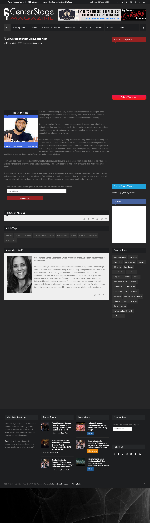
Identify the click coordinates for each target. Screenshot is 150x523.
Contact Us (9, 441)
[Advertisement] (128, 141)
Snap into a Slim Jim (120, 282)
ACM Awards (118, 286)
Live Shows (70, 27)
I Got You (136, 277)
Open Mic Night (62, 235)
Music (34, 27)
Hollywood (117, 301)
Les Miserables (119, 316)
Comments (37, 43)
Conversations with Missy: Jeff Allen (27, 38)
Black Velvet (118, 262)
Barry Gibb (117, 277)
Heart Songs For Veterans (133, 296)
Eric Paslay (117, 296)
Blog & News (92, 451)
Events (110, 27)
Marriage (82, 235)
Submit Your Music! (129, 97)
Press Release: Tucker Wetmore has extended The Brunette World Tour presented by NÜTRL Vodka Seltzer (62, 445)
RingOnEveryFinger (130, 301)
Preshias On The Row (51, 27)
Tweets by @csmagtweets (123, 192)
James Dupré (130, 286)
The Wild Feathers (120, 306)
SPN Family (117, 267)
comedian (27, 235)
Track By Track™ (19, 27)
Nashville (141, 262)
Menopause (93, 235)
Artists (99, 27)
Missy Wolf (11, 43)
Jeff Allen (8, 235)
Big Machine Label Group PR (123, 311)
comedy (17, 235)
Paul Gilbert (133, 257)
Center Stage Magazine (60, 484)
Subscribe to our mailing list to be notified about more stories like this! (39, 187)
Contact (121, 27)
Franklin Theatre (10, 240)
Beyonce (127, 277)
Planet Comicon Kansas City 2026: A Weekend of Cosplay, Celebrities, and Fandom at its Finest (40, 2)
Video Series (85, 27)
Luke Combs (128, 267)
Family (52, 235)
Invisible (133, 282)
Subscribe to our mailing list (126, 424)
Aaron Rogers (130, 262)
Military (73, 235)
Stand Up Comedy (40, 235)
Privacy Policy (76, 484)
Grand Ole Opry (119, 272)
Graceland (134, 291)
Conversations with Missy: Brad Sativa (20, 146)
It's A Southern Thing (121, 291)
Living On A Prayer (120, 257)
